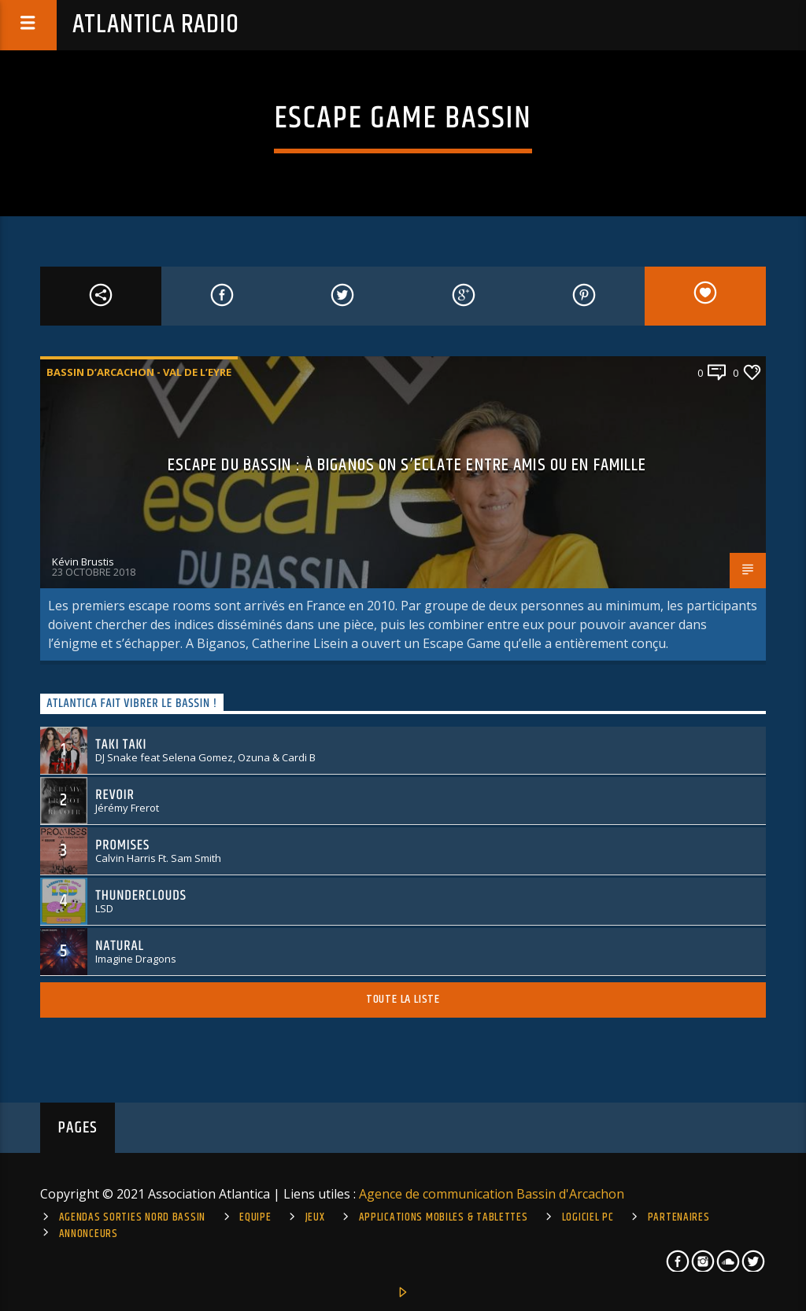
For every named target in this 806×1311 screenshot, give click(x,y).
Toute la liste (403, 999)
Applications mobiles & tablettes (443, 1217)
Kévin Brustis (83, 561)
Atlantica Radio (155, 25)
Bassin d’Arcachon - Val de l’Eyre (138, 372)
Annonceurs (88, 1234)
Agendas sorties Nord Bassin (132, 1217)
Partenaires (679, 1217)
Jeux (315, 1217)
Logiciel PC (588, 1217)
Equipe (255, 1217)
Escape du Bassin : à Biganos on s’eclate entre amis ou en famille (407, 465)
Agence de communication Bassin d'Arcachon (491, 1193)
